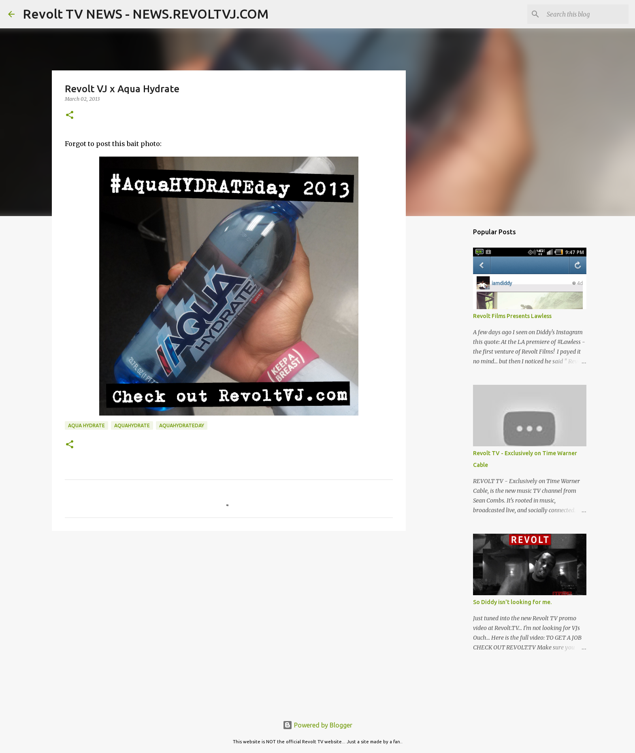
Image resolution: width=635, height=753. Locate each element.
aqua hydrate (86, 425)
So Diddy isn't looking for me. (512, 602)
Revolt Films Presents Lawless (512, 316)
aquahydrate (132, 425)
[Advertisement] (229, 599)
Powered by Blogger (317, 725)
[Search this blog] (586, 14)
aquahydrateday (181, 425)
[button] (70, 115)
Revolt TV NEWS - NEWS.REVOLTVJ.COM (145, 13)
